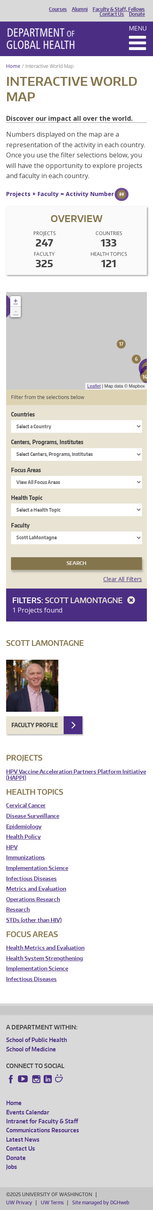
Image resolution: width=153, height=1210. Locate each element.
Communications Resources (42, 1130)
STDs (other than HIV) (34, 920)
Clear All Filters (122, 579)
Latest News (23, 1139)
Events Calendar (27, 1112)
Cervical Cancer (26, 805)
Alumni (80, 9)
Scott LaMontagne (91, 600)
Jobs (11, 1166)
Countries (23, 414)
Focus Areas (26, 470)
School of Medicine (31, 1049)
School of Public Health (36, 1039)
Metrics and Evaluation (36, 889)
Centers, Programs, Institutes (47, 441)
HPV (12, 847)
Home (13, 66)
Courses (58, 9)
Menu (138, 28)
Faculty (20, 525)
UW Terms (52, 1202)
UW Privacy (19, 1202)
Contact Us (112, 14)
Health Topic (26, 497)
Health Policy (23, 837)
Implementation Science (37, 868)
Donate (137, 14)
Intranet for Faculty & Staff (42, 1121)
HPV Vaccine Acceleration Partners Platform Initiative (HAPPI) (76, 775)
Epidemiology (24, 827)
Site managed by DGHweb (100, 1202)
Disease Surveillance (32, 816)
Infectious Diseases (31, 879)
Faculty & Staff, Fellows (119, 9)
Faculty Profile (34, 725)
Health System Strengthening (44, 958)
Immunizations (25, 858)
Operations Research (33, 899)
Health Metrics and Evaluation (45, 948)
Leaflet (94, 386)
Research (18, 910)
